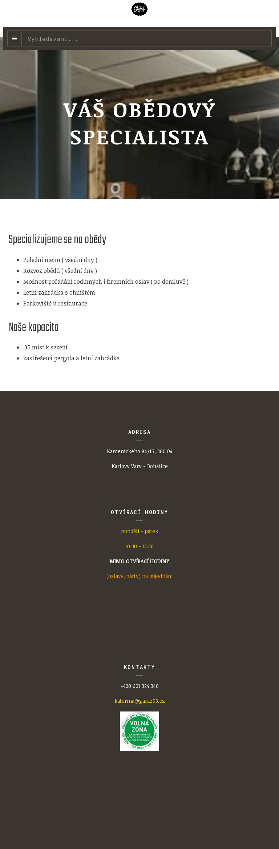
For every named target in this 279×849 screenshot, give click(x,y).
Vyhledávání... (22, 31)
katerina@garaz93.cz (139, 700)
